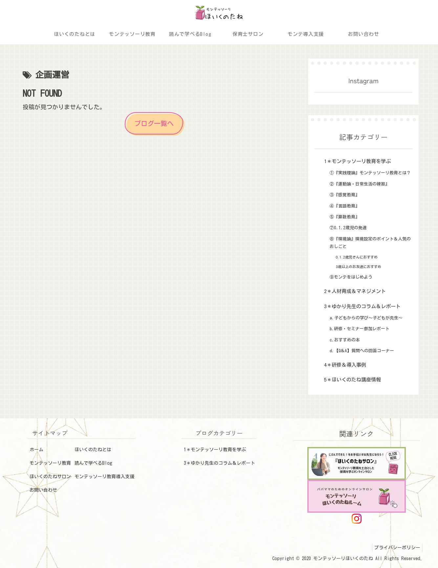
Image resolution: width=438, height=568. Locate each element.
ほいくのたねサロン (50, 476)
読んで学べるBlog (93, 463)
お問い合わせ (43, 490)
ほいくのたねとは (93, 449)
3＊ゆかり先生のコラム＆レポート (219, 463)
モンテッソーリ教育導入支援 (104, 476)
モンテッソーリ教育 (50, 463)
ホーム (36, 449)
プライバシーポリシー (396, 547)
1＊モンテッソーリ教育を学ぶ (215, 449)
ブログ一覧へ (154, 123)
